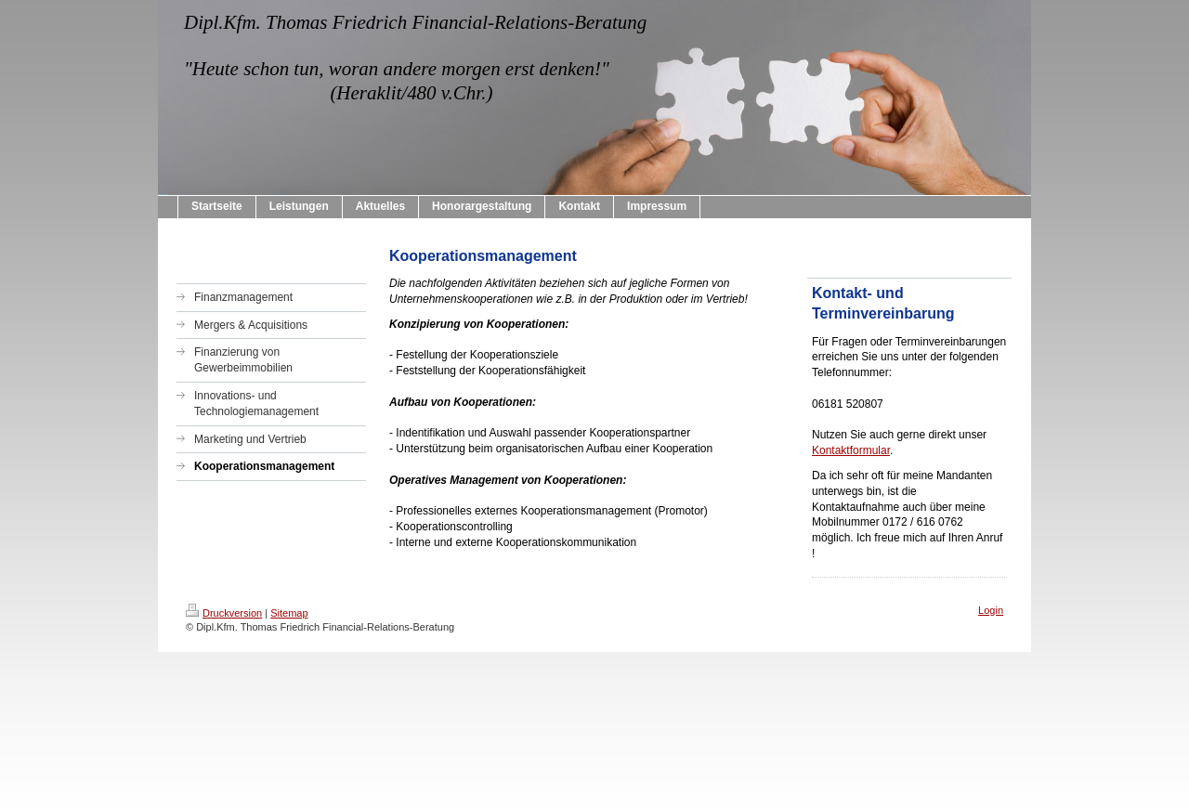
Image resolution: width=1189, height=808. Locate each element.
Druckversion (224, 613)
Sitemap (288, 613)
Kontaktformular (851, 450)
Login (990, 610)
